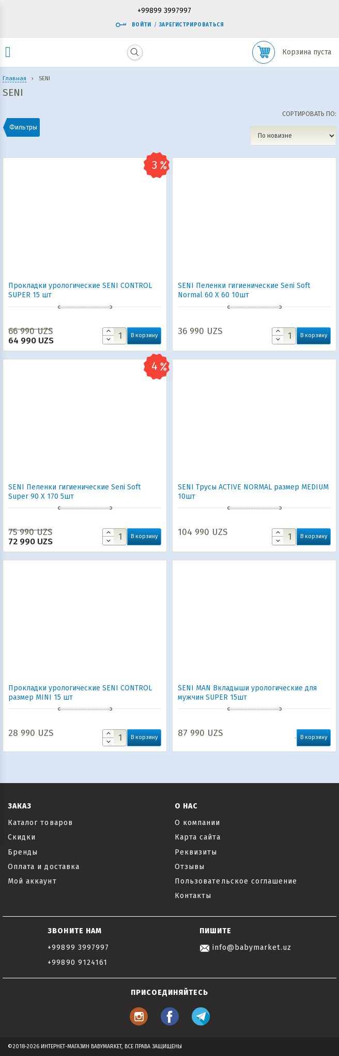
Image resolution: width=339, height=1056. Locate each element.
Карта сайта (198, 837)
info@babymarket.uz (245, 947)
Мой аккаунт (32, 881)
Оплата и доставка (44, 866)
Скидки (22, 837)
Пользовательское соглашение (236, 881)
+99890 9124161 (77, 962)
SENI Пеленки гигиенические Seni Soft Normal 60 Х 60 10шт (244, 290)
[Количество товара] (114, 336)
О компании (198, 822)
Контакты (193, 895)
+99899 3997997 (164, 11)
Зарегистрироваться (191, 24)
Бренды (23, 852)
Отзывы (190, 866)
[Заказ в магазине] (293, 136)
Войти (133, 25)
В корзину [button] (144, 335)
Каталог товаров (40, 822)
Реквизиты (196, 852)
